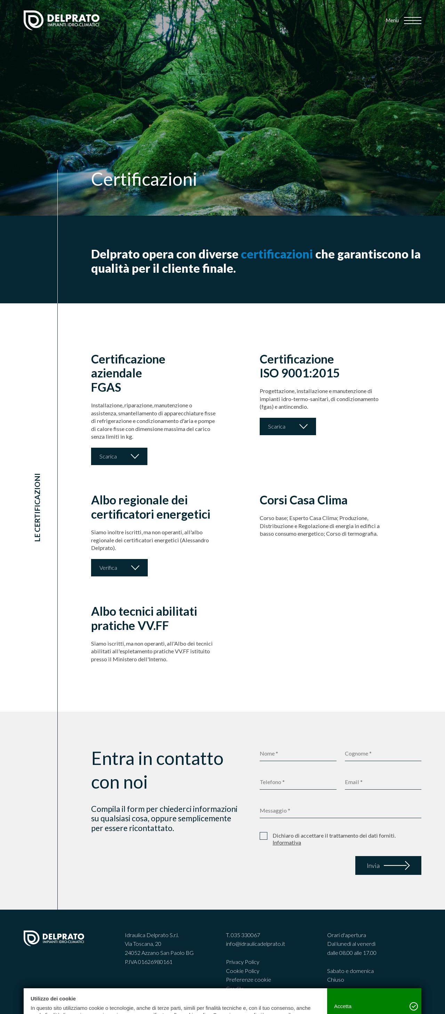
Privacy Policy (242, 961)
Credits (235, 988)
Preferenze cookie (248, 979)
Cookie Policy (242, 970)
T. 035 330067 (243, 935)
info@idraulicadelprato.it (255, 943)
